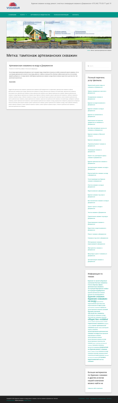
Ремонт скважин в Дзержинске (97, 234)
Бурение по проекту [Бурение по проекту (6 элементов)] (94, 281)
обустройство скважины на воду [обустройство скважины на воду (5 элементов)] (97, 315)
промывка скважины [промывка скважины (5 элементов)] (98, 345)
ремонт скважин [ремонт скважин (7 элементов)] (101, 349)
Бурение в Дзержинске (94, 140)
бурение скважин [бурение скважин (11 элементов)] (96, 296)
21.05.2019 (16, 68)
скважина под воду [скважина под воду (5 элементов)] (93, 353)
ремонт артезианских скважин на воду (54, 102)
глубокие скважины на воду (29, 97)
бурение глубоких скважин (43, 95)
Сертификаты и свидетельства (40, 14)
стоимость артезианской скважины (65, 104)
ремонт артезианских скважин (37, 102)
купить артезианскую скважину (16, 98)
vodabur (22, 68)
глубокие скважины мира (15, 97)
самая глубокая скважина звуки (48, 104)
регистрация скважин (23, 102)
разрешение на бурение (61, 100)
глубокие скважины (72, 95)
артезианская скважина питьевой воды (53, 91)
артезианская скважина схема (25, 93)
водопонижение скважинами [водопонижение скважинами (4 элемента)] (94, 307)
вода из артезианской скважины (58, 95)
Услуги (22, 14)
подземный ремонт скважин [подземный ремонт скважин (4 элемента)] (101, 321)
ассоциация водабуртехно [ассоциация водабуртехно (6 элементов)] (96, 290)
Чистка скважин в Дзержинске (97, 212)
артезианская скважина (20, 89)
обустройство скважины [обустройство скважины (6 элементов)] (96, 313)
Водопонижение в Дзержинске (97, 191)
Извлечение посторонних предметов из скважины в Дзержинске (95, 122)
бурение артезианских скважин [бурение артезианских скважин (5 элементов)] (96, 292)
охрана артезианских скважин (32, 98)
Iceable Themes (27, 400)
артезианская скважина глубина (64, 89)
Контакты (75, 14)
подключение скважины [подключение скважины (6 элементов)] (96, 323)
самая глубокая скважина (15, 104)
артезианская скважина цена (40, 93)
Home (88, 50)
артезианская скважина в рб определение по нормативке (41, 89)
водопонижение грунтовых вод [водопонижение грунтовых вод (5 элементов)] (96, 303)
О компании (12, 14)
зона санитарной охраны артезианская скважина (48, 97)
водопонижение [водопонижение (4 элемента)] (100, 301)
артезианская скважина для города (17, 91)
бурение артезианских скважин (56, 93)
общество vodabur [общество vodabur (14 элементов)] (98, 319)
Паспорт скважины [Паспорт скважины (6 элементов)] (101, 283)
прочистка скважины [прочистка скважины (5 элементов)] (93, 347)
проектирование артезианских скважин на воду (42, 100)
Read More (12, 82)
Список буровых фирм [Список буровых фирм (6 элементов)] (95, 285)
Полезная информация (61, 14)
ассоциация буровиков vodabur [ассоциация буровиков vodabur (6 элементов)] (98, 288)
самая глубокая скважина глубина (30, 104)
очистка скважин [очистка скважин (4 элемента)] (91, 321)
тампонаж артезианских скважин (17, 106)
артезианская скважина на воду (35, 91)
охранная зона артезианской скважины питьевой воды (54, 98)
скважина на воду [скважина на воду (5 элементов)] (103, 351)
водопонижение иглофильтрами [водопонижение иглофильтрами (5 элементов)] (96, 305)
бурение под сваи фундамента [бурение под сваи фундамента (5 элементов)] (96, 294)
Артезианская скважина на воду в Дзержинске (31, 65)
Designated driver (11, 400)
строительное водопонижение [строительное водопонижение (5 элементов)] (96, 355)
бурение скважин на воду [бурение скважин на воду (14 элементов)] (97, 300)
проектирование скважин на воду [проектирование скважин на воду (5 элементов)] (97, 339)
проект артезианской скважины (22, 100)
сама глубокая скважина (71, 102)
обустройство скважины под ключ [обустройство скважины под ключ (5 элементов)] (97, 317)
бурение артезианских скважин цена (26, 95)
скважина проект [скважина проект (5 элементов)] (103, 353)
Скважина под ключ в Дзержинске (98, 238)
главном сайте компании (95, 388)
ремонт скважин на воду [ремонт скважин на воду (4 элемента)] (93, 351)
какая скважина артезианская (69, 97)
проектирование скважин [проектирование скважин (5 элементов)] (95, 337)
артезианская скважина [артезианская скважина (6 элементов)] (95, 287)
